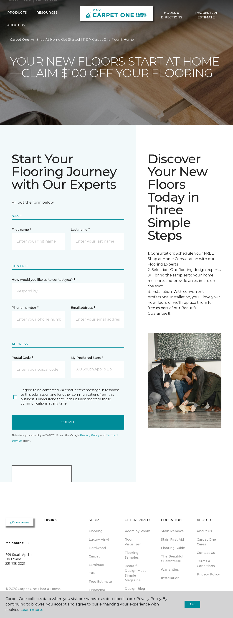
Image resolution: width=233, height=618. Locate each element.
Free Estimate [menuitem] (100, 582)
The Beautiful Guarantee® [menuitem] (172, 558)
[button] (68, 291)
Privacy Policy (89, 435)
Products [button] (17, 21)
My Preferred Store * (87, 357)
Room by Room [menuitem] (137, 531)
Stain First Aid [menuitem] (172, 539)
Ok (192, 604)
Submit (68, 422)
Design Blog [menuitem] (135, 589)
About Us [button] (16, 34)
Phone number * (25, 307)
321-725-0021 (46, 8)
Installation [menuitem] (170, 578)
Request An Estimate (206, 23)
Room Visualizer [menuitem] (133, 541)
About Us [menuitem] (204, 531)
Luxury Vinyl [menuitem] (99, 539)
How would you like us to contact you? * (43, 279)
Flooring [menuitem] (95, 531)
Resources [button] (47, 21)
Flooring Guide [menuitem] (173, 548)
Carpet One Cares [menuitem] (206, 541)
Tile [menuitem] (92, 573)
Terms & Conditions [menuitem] (206, 563)
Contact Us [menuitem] (206, 553)
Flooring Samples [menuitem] (132, 555)
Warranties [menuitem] (170, 569)
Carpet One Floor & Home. (39, 589)
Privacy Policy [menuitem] (208, 574)
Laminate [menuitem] (96, 565)
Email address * (83, 307)
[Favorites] (158, 35)
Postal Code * (22, 357)
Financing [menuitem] (97, 590)
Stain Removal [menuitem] (173, 531)
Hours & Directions (171, 23)
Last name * (80, 229)
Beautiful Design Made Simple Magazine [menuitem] (136, 573)
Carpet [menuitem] (94, 556)
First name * (21, 229)
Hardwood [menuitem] (97, 548)
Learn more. (31, 610)
